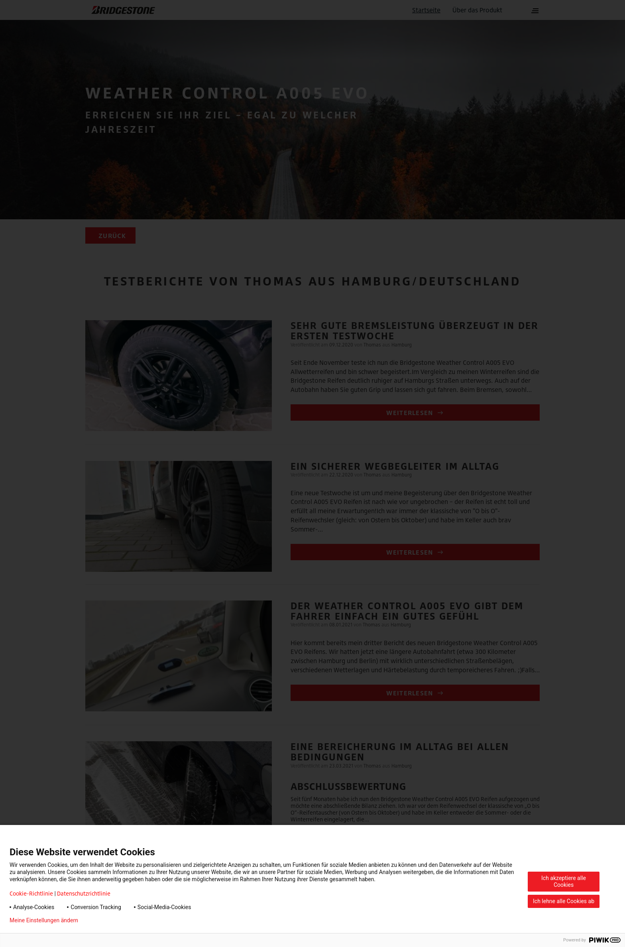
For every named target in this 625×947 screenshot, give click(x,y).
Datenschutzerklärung (118, 920)
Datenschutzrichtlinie (83, 893)
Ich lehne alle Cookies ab (563, 901)
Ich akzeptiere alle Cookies (563, 881)
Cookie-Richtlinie (31, 893)
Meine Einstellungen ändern (44, 920)
